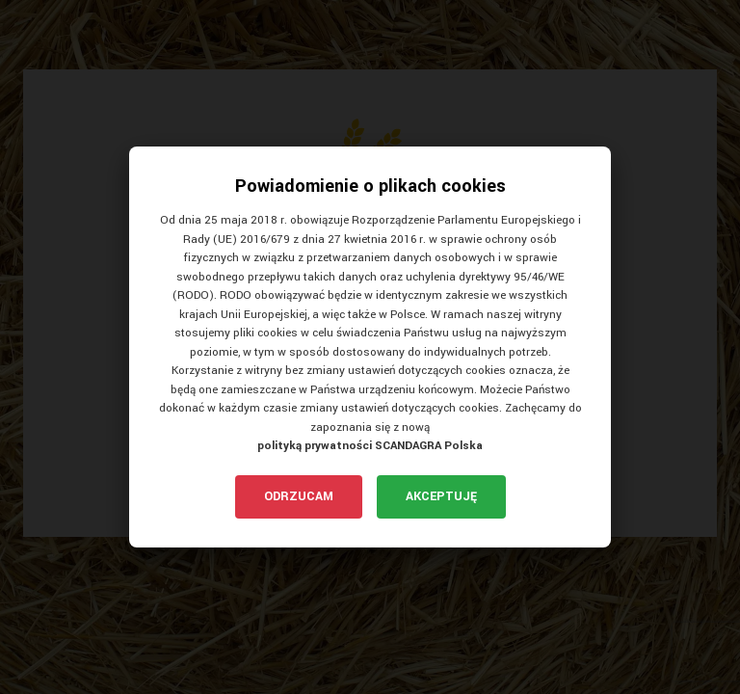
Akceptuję (441, 496)
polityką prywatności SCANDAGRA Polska (370, 446)
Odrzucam (298, 496)
